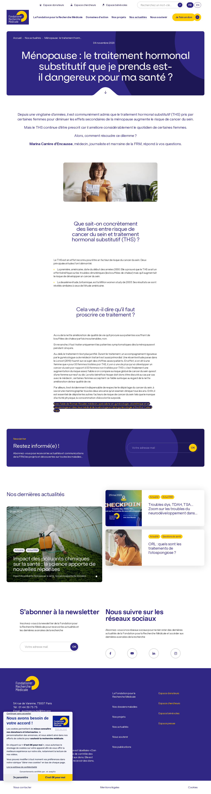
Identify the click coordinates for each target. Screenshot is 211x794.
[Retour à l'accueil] (18, 17)
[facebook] (110, 653)
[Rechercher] (180, 5)
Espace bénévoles (169, 713)
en (197, 5)
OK (193, 447)
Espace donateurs (168, 693)
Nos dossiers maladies (124, 707)
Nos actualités (138, 17)
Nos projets (119, 17)
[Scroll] (105, 91)
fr (190, 5)
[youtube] (132, 653)
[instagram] (176, 653)
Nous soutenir (120, 737)
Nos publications (121, 747)
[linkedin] (154, 653)
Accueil (17, 37)
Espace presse (166, 723)
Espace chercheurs (169, 703)
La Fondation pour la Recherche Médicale (128, 695)
